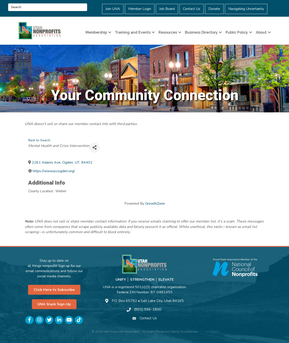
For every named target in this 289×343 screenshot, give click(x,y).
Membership (96, 32)
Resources (167, 32)
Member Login (139, 8)
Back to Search (39, 140)
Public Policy (237, 32)
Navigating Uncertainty (246, 8)
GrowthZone (155, 203)
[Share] (94, 148)
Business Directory (201, 32)
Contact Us (191, 8)
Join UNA (112, 8)
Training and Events (133, 32)
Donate (214, 8)
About (261, 32)
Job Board (167, 8)
